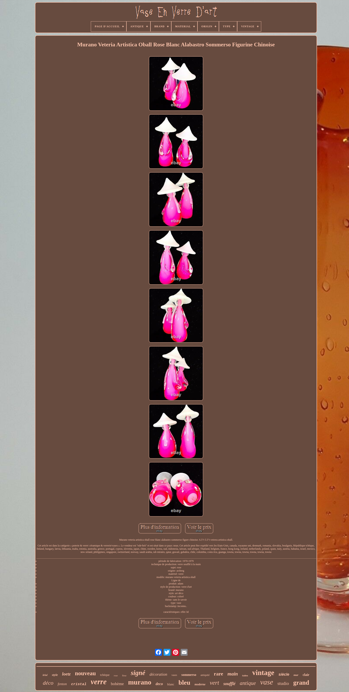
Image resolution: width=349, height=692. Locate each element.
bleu (184, 682)
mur (296, 675)
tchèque (105, 675)
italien (245, 675)
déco (48, 683)
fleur (124, 675)
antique (248, 683)
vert (214, 682)
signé (138, 673)
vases (174, 675)
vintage (263, 673)
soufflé (229, 683)
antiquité (204, 675)
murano (139, 682)
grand (301, 682)
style (55, 675)
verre (99, 682)
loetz (66, 674)
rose (116, 675)
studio (283, 683)
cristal (78, 684)
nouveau (85, 673)
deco (159, 684)
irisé (45, 675)
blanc (170, 684)
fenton (62, 684)
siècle (284, 674)
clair (306, 675)
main (233, 674)
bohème (117, 683)
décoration (158, 674)
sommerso (188, 675)
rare (218, 674)
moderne (200, 684)
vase (266, 682)
